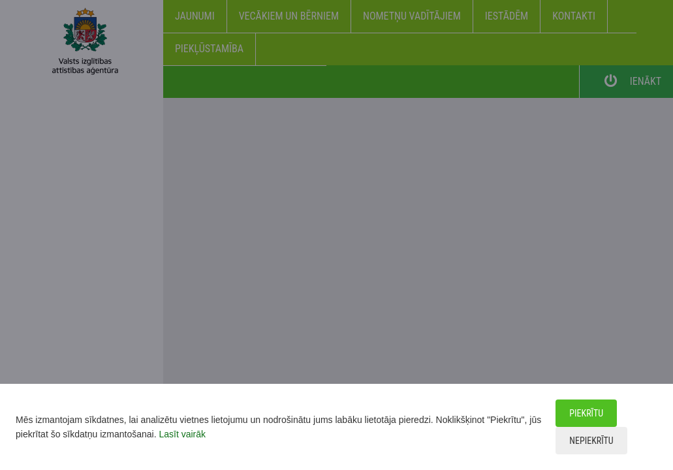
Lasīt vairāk (182, 434)
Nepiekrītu (591, 440)
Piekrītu (586, 413)
